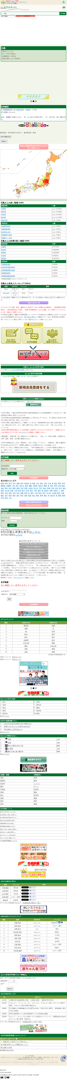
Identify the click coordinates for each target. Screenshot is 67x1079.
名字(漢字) (5, 466)
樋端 (2, 483)
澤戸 (43, 493)
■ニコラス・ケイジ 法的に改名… (8, 832)
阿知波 (26, 483)
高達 (6, 498)
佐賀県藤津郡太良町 (8, 270)
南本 (14, 495)
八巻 (13, 486)
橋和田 (2, 778)
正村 (45, 483)
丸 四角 (10, 745)
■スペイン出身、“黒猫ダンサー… (8, 835)
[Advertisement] (33, 30)
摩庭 (45, 486)
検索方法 (5, 469)
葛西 (63, 495)
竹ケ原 (48, 493)
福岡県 (6, 110)
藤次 (2, 783)
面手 (53, 634)
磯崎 (30, 486)
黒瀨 (48, 488)
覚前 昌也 (17, 923)
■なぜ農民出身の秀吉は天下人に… (8, 814)
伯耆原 (35, 486)
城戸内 (52, 495)
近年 (2, 117)
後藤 (21, 493)
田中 (17, 486)
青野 (41, 495)
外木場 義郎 (18, 948)
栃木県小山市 (5, 232)
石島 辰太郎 (6, 293)
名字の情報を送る (6, 136)
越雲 (53, 649)
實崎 (59, 495)
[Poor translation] (7, 1074)
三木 (10, 498)
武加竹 (2, 780)
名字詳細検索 (34, 478)
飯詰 (63, 486)
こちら (23, 432)
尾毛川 (39, 702)
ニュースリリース (16, 1054)
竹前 (53, 631)
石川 (60, 488)
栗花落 (26, 625)
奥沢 (18, 495)
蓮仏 (41, 483)
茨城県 (8, 117)
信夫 (4, 702)
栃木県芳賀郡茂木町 (8, 267)
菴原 (39, 490)
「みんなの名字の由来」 (18, 370)
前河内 (39, 707)
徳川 (4, 707)
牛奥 (58, 740)
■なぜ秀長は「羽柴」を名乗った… (8, 811)
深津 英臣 (5, 894)
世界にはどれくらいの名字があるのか (17, 723)
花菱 (8, 736)
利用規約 (40, 1054)
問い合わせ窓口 (29, 317)
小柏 (35, 490)
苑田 (55, 486)
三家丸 (30, 488)
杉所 (21, 483)
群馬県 (3, 252)
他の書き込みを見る (7, 1047)
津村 (6, 488)
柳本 (35, 778)
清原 (27, 110)
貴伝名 (40, 486)
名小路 (7, 490)
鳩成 (29, 495)
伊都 (2, 789)
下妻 (4, 112)
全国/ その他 (6, 1044)
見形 (2, 775)
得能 (53, 652)
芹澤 (2, 498)
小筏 (36, 493)
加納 (33, 483)
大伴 (37, 483)
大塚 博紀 (17, 941)
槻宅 (21, 495)
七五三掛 (26, 643)
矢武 (14, 493)
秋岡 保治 (17, 932)
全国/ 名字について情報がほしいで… (14, 1041)
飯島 (2, 495)
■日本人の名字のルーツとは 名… (8, 808)
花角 (62, 493)
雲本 (2, 801)
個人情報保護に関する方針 (29, 1054)
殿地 (35, 801)
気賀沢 (46, 490)
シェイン (37, 780)
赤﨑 (51, 490)
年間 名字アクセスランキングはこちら (34, 549)
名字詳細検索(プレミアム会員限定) (26, 16)
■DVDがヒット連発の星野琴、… (8, 829)
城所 (2, 490)
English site (39, 1056)
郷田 (58, 743)
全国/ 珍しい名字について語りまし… (14, 1039)
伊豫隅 (8, 486)
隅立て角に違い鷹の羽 (15, 748)
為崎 (11, 490)
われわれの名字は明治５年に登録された (18, 720)
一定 (30, 117)
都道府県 (4, 978)
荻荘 (2, 798)
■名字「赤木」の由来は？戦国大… (8, 826)
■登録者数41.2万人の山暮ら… (7, 820)
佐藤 (53, 625)
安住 (18, 493)
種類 (3, 521)
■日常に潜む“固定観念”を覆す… (8, 817)
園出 (35, 789)
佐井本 (36, 786)
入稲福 (54, 493)
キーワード (5, 518)
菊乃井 (5, 710)
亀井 (58, 493)
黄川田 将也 (18, 929)
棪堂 (35, 775)
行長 (49, 483)
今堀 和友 (5, 888)
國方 (45, 495)
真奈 (51, 486)
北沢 (6, 495)
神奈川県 (4, 220)
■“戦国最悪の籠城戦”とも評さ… (8, 823)
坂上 (2, 792)
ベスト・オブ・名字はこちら (33, 546)
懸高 (37, 495)
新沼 (19, 490)
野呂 (40, 493)
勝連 (35, 795)
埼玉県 (3, 214)
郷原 (14, 488)
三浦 (15, 490)
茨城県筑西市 (5, 226)
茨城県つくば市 (6, 238)
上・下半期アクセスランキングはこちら (33, 552)
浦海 (25, 495)
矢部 (21, 110)
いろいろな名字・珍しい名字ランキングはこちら (33, 544)
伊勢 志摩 (17, 935)
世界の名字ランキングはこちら (34, 557)
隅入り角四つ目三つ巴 (15, 743)
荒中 (14, 483)
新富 (10, 493)
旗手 (32, 493)
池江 (4, 704)
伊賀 (27, 490)
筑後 (18, 110)
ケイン (36, 783)
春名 (64, 488)
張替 (25, 488)
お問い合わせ (46, 1054)
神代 (38, 710)
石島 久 (6, 289)
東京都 (3, 211)
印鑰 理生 (17, 920)
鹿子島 (36, 792)
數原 (38, 704)
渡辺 (26, 486)
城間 (18, 488)
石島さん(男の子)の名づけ (33, 502)
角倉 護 (5, 897)
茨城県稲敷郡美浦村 (8, 276)
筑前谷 (55, 490)
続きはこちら (17, 657)
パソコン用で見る (29, 1052)
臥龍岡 (26, 640)
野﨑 (58, 748)
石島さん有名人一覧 (34, 303)
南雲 (6, 483)
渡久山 (22, 486)
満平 (35, 798)
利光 (63, 483)
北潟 (21, 488)
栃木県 (3, 217)
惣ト (4, 699)
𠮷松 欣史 (17, 944)
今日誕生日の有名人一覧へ (34, 555)
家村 (59, 483)
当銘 (2, 488)
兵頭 (59, 486)
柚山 (55, 483)
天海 (52, 488)
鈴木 (26, 634)
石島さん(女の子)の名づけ (33, 505)
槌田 (26, 646)
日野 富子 (17, 926)
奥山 (33, 495)
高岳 (31, 490)
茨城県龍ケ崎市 (6, 235)
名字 (2, 981)
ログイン (29, 376)
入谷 (58, 745)
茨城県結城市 (5, 229)
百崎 (2, 795)
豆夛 (38, 699)
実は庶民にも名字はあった (13, 726)
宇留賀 (2, 786)
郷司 (62, 490)
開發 (53, 643)
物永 (44, 488)
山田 (26, 652)
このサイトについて (6, 1054)
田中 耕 (17, 938)
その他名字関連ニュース (8, 838)
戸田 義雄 (5, 885)
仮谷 (10, 488)
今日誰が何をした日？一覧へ (32, 1019)
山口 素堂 (5, 891)
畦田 (10, 495)
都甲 (2, 493)
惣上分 (36, 488)
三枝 (58, 736)
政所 (25, 493)
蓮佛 (18, 483)
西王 (23, 490)
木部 (6, 493)
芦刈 (40, 488)
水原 (56, 488)
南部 (10, 110)
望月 (10, 483)
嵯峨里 (3, 486)
